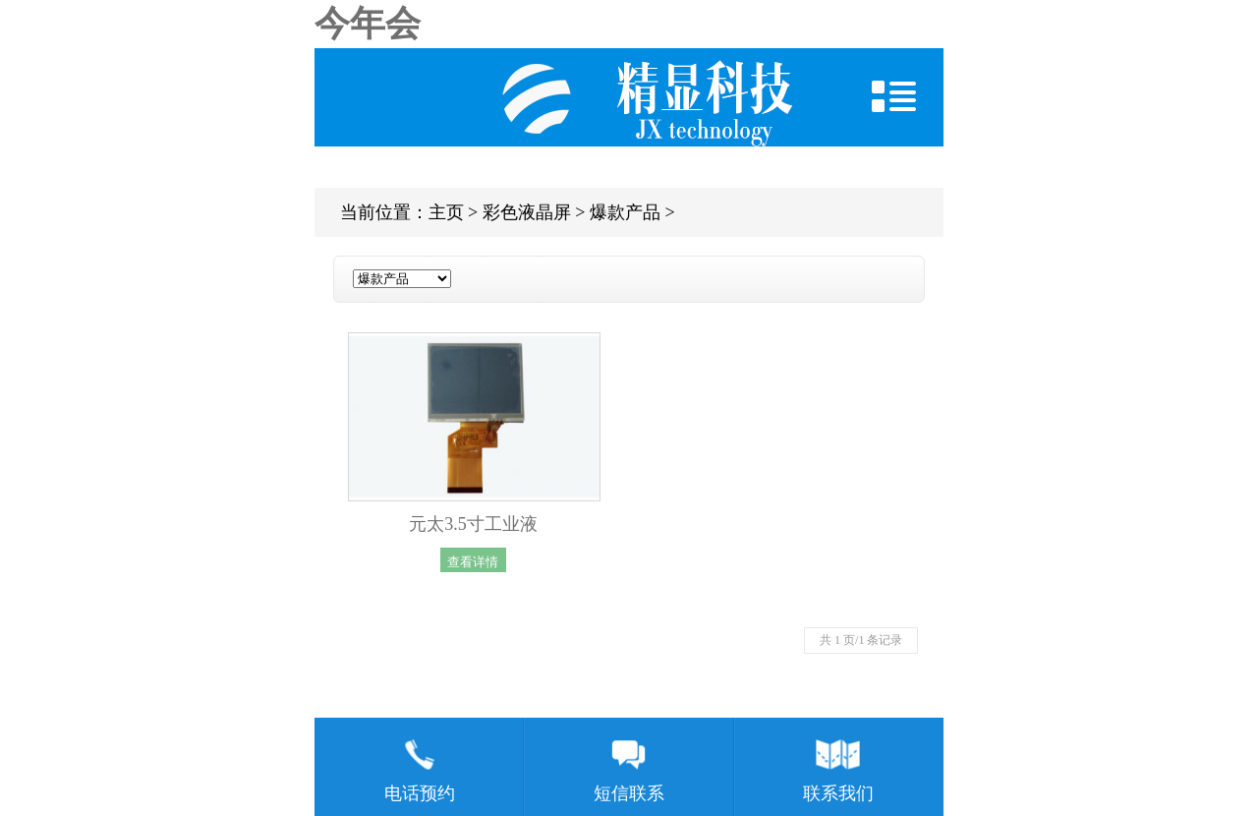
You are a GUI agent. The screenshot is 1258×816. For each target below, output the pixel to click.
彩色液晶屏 (527, 212)
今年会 (367, 23)
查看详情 (472, 561)
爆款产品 (625, 212)
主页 (446, 212)
